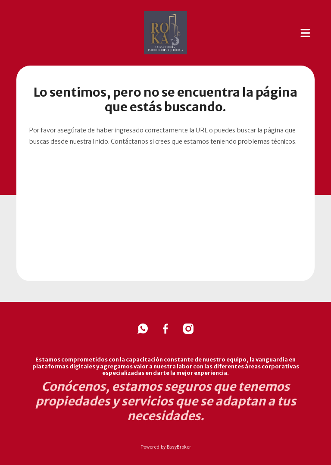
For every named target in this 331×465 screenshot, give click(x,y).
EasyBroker (179, 447)
